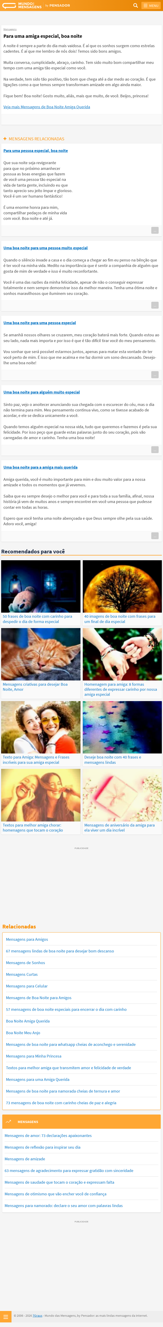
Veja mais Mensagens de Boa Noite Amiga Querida (46, 106)
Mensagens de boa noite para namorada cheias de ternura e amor (63, 1091)
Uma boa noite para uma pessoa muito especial (45, 247)
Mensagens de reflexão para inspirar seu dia (42, 1147)
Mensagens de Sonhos (25, 962)
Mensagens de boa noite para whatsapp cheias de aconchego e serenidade (71, 1044)
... (155, 230)
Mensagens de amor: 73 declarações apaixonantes (48, 1135)
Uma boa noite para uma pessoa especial (39, 322)
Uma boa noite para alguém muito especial (41, 392)
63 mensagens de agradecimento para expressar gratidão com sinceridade (69, 1170)
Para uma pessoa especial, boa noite (35, 150)
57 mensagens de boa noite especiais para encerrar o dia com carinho (66, 1009)
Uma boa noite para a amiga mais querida (40, 467)
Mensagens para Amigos (27, 939)
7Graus (37, 1315)
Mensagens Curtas (22, 974)
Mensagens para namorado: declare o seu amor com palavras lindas (64, 1205)
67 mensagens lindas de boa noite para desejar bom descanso (60, 951)
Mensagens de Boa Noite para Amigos (38, 997)
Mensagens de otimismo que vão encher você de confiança (55, 1193)
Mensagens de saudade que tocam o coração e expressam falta (59, 1182)
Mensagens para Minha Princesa (33, 1056)
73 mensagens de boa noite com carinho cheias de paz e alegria (61, 1102)
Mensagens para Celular (27, 986)
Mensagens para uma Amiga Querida (37, 1079)
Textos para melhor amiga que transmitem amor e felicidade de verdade (68, 1067)
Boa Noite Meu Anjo (23, 1032)
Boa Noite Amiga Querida (28, 1021)
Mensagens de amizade (25, 1158)
